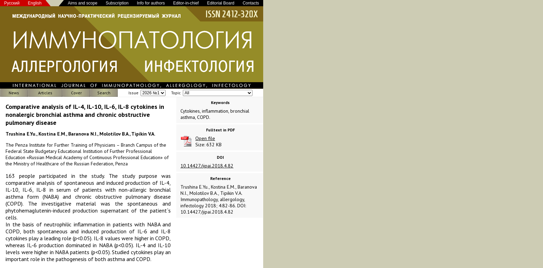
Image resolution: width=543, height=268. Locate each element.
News (14, 92)
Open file (205, 138)
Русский (12, 3)
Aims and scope (82, 3)
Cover (76, 92)
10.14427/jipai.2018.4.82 (206, 166)
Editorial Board (220, 3)
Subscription (117, 3)
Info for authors (151, 3)
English (35, 3)
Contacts (251, 3)
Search (103, 92)
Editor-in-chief (186, 3)
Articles (45, 92)
